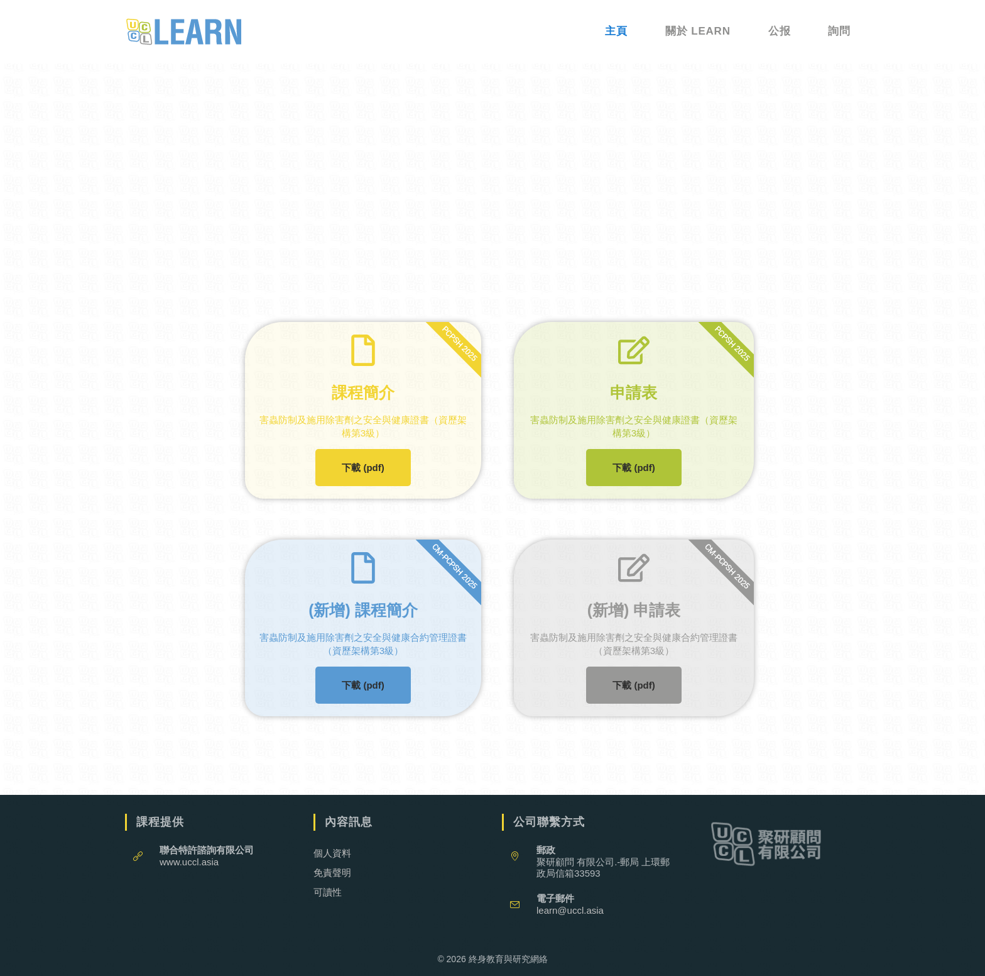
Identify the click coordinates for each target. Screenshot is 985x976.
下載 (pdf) (363, 467)
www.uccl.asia (189, 862)
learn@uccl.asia (570, 910)
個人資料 (332, 853)
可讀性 (327, 892)
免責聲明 (332, 872)
